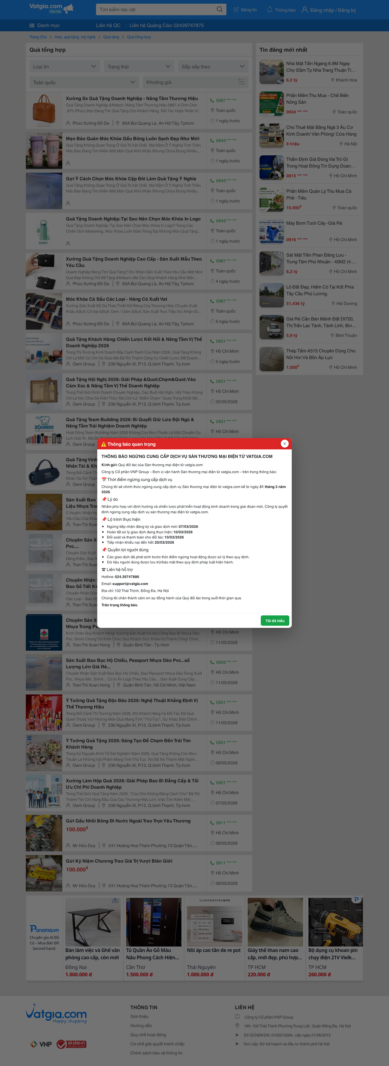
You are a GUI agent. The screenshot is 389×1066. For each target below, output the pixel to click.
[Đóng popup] (285, 444)
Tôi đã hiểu (275, 620)
